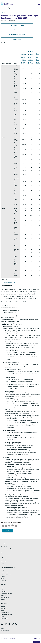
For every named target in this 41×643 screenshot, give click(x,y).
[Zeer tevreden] (15, 525)
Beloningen (3, 580)
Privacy (2, 578)
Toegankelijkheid (5, 612)
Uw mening (36, 642)
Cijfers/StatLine (4, 546)
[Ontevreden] (6, 525)
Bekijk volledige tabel (17, 25)
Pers (2, 589)
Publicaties (3, 559)
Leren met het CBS (5, 597)
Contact (2, 587)
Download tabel (17, 30)
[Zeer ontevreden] (2, 525)
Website (3, 606)
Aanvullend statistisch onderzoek (8, 555)
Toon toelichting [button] (17, 39)
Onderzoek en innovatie (6, 593)
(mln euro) (23, 59)
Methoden (3, 561)
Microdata (3, 553)
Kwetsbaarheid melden (6, 614)
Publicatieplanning (5, 630)
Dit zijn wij (3, 591)
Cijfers (3, 12)
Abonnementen (4, 618)
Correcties (3, 599)
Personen (3, 576)
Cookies (2, 610)
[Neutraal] (9, 525)
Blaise (2, 563)
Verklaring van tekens (9, 282)
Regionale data (4, 557)
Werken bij (3, 595)
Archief (2, 616)
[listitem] (2, 623)
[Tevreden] (12, 525)
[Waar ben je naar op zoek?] (20, 8)
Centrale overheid (5, 572)
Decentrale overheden (6, 574)
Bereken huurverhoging (6, 548)
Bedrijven (3, 570)
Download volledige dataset (17, 34)
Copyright (3, 608)
